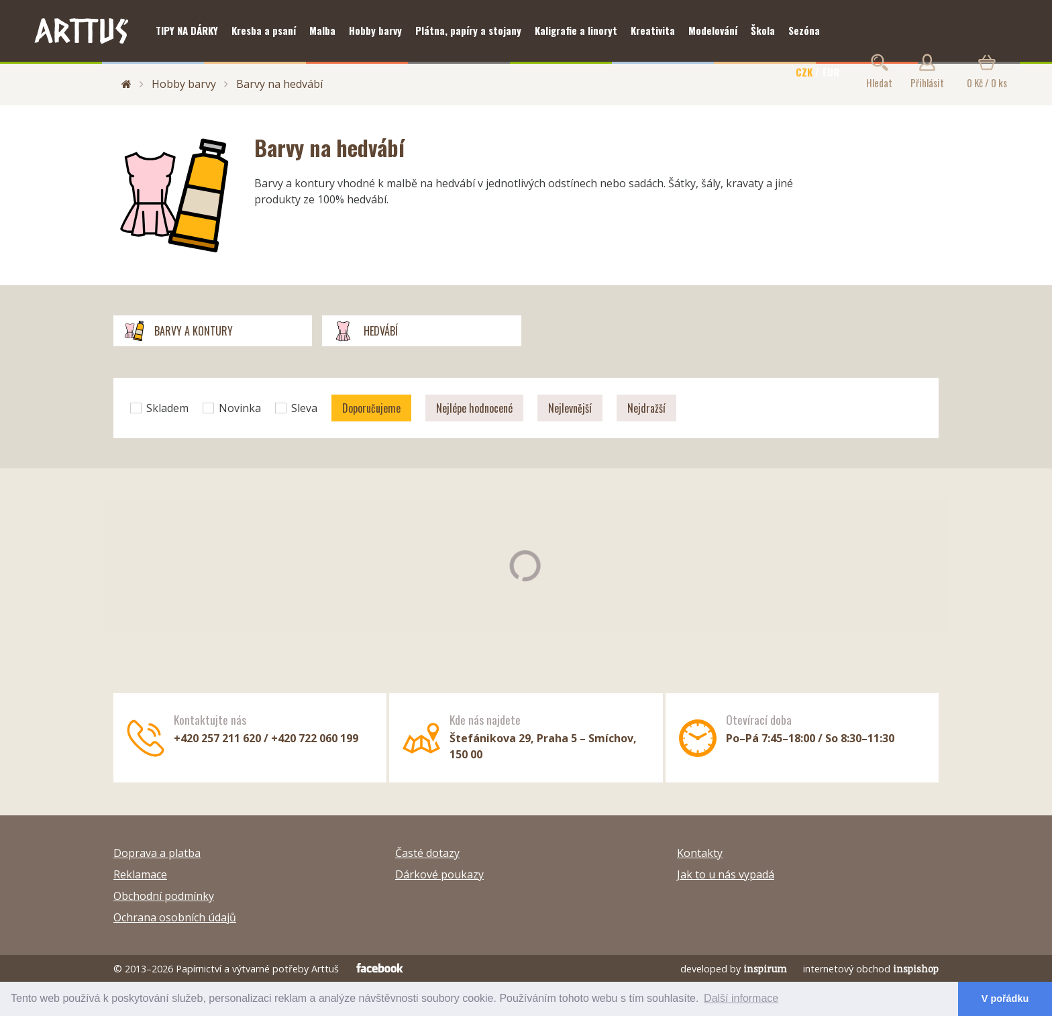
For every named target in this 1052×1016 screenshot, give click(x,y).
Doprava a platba (157, 853)
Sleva (296, 408)
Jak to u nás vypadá (725, 874)
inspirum (765, 968)
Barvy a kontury (178, 331)
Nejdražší (646, 408)
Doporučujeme (371, 408)
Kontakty (700, 853)
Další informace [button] (741, 998)
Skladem (159, 408)
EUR (831, 71)
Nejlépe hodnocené (474, 408)
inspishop (916, 968)
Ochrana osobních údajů (174, 917)
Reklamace (140, 874)
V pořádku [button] (1005, 998)
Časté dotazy (427, 853)
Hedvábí (364, 331)
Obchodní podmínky (163, 895)
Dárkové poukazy (439, 874)
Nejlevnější (570, 408)
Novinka (232, 408)
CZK (804, 71)
